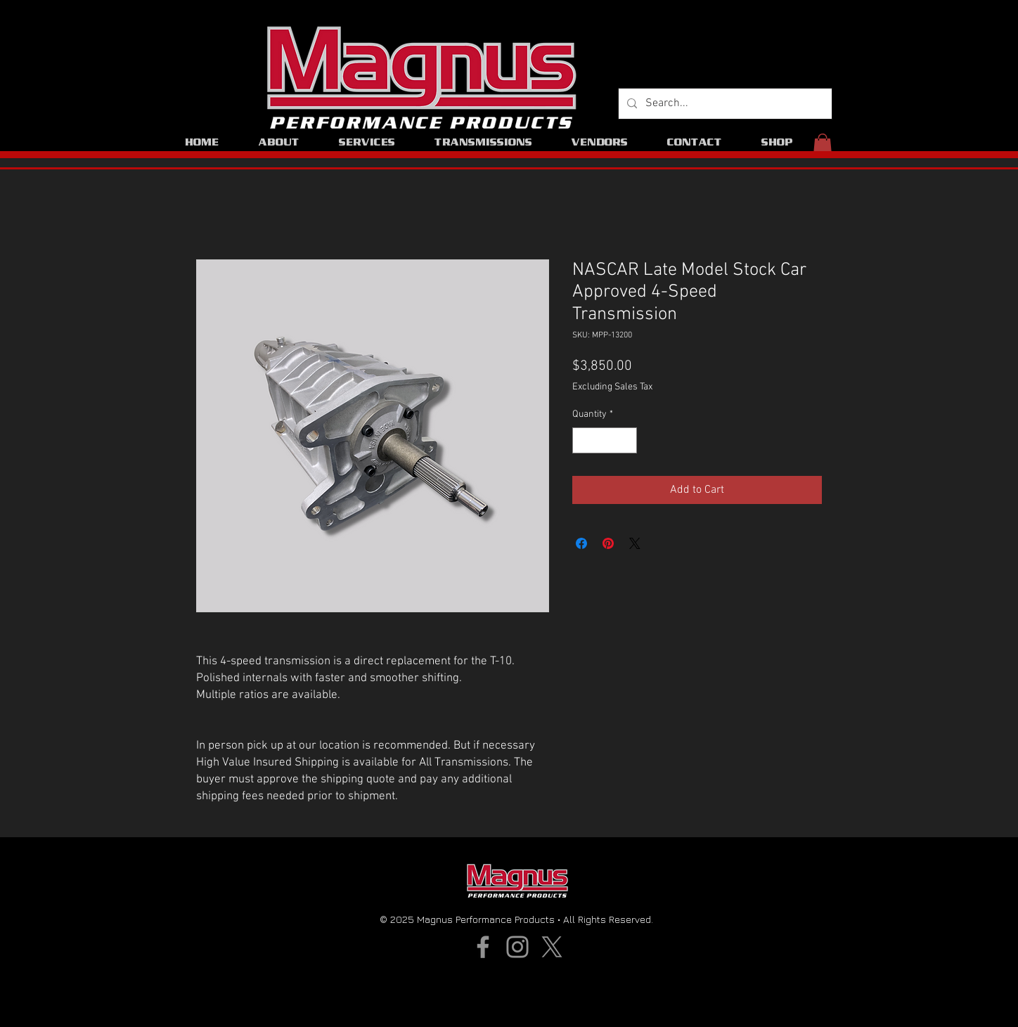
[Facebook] (483, 947)
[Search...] (723, 104)
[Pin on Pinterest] (608, 543)
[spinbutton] (604, 440)
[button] (822, 145)
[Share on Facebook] (581, 543)
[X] (552, 947)
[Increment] (626, 440)
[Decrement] (583, 440)
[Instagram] (517, 947)
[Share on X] (634, 543)
